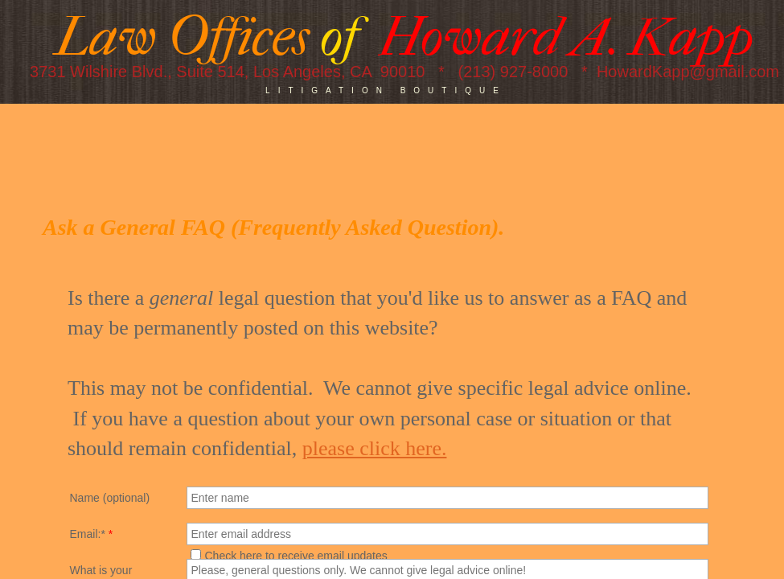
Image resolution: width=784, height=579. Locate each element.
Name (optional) (110, 497)
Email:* (91, 534)
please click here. (374, 448)
